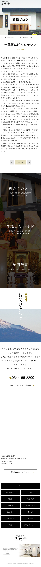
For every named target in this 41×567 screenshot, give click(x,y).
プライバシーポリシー (30, 525)
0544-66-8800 (20, 377)
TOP (2, 37)
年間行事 (10, 505)
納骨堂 (10, 499)
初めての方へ (10, 492)
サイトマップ (31, 518)
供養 (30, 492)
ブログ (10, 525)
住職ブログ (10, 37)
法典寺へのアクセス (20, 472)
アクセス (30, 512)
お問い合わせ (10, 518)
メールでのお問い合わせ (20, 385)
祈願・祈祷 (30, 499)
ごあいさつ (10, 512)
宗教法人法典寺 (18, 563)
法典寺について (30, 505)
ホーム (21, 486)
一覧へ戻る (20, 162)
